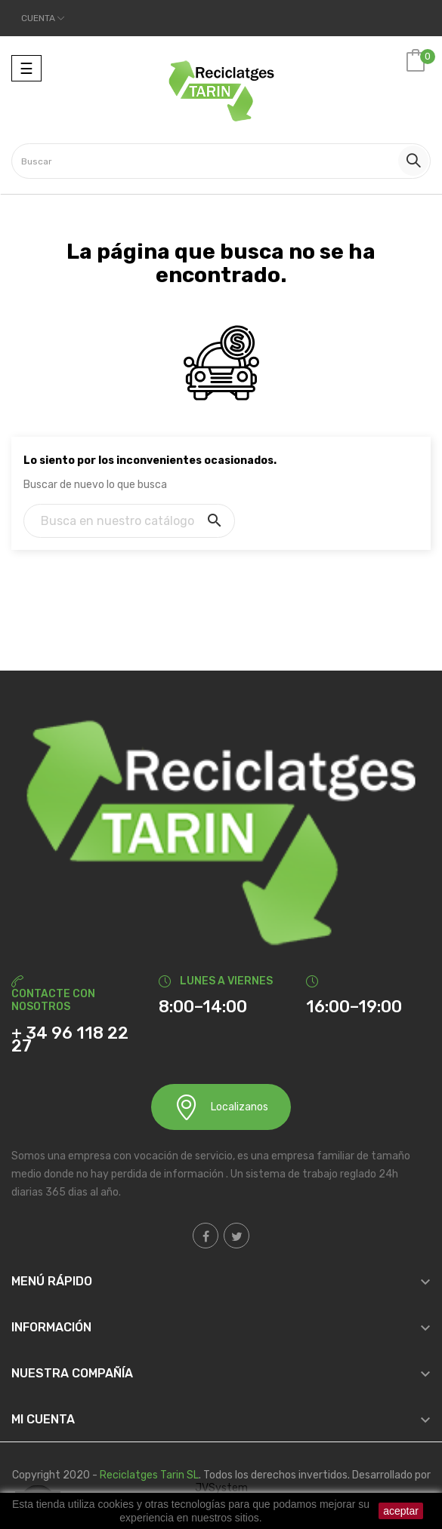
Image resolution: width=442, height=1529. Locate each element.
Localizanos (221, 1107)
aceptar (401, 1511)
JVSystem (221, 1487)
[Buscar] (129, 521)
